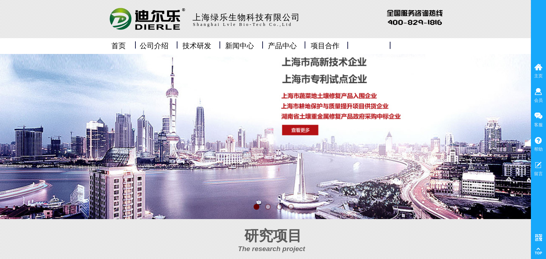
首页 (118, 46)
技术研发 (196, 46)
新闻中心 (239, 46)
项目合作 (325, 46)
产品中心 (282, 46)
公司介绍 (154, 46)
